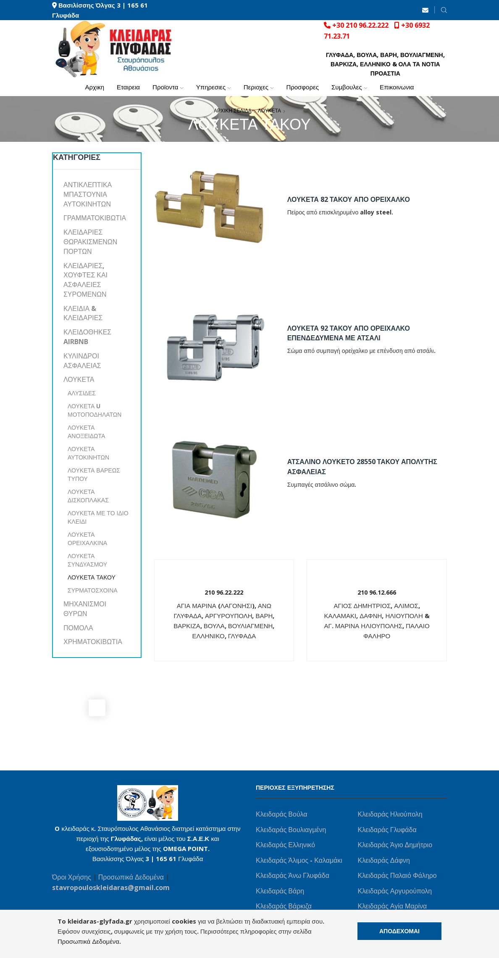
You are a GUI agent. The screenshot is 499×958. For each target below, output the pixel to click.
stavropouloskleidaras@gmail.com (111, 887)
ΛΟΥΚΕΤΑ (269, 110)
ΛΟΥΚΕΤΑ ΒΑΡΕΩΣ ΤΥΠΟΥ (94, 474)
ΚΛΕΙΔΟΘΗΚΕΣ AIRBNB (87, 336)
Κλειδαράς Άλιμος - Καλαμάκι (299, 860)
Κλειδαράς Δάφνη (384, 860)
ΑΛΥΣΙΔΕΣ (82, 393)
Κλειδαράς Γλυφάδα (387, 829)
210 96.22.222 (224, 592)
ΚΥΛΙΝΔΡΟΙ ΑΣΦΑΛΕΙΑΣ (82, 360)
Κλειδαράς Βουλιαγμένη (291, 829)
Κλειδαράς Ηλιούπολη (390, 814)
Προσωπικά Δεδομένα (131, 877)
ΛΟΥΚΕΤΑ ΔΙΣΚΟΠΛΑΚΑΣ (88, 496)
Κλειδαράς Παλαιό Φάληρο (397, 875)
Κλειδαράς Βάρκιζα (284, 906)
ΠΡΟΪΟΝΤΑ (168, 87)
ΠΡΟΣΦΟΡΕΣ (302, 87)
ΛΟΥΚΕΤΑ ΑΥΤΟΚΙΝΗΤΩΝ (88, 453)
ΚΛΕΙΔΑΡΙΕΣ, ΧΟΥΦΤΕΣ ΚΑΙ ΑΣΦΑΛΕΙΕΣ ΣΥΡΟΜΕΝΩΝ (85, 280)
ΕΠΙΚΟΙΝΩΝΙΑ (397, 87)
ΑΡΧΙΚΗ (94, 87)
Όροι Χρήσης (71, 877)
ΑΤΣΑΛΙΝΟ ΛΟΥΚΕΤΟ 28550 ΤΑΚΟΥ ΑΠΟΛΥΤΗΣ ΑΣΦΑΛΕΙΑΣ (362, 466)
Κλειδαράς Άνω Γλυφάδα (292, 875)
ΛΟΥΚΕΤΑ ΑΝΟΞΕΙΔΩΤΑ (86, 431)
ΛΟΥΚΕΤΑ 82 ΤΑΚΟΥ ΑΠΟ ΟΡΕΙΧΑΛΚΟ (348, 199)
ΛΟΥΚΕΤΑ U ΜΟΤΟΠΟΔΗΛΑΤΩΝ (94, 410)
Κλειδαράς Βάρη (280, 890)
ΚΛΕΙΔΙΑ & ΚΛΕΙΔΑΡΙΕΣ (82, 313)
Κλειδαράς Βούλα (281, 814)
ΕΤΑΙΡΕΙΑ (128, 87)
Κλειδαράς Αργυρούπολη (395, 890)
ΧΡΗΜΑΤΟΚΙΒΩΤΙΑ (92, 641)
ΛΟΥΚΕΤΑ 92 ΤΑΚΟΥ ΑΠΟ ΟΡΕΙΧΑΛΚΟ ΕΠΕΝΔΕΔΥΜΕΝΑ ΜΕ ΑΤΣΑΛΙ (348, 333)
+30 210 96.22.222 (360, 25)
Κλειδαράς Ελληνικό (285, 844)
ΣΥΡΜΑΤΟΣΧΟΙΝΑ (93, 590)
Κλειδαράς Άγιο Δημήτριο (395, 844)
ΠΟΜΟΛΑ (78, 627)
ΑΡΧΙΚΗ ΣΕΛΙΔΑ (233, 110)
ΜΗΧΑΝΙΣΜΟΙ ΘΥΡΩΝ (84, 608)
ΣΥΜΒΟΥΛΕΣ (349, 87)
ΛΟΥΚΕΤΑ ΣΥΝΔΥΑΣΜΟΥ (87, 560)
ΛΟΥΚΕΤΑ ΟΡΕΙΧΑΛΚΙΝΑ (87, 538)
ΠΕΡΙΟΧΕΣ (259, 87)
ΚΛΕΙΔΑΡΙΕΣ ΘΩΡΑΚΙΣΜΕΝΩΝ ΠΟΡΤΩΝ (90, 241)
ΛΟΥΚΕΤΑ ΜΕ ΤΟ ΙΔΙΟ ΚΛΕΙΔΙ (98, 517)
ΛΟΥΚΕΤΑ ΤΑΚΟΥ (92, 577)
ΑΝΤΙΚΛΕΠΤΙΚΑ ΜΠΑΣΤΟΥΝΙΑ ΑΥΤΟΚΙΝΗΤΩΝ (87, 194)
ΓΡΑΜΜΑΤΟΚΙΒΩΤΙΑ (94, 217)
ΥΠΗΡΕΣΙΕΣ (213, 87)
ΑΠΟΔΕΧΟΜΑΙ (399, 931)
